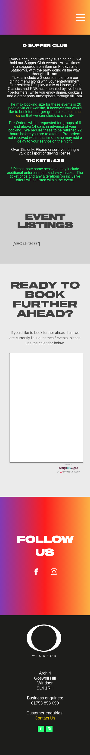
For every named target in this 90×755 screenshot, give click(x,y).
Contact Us (45, 718)
